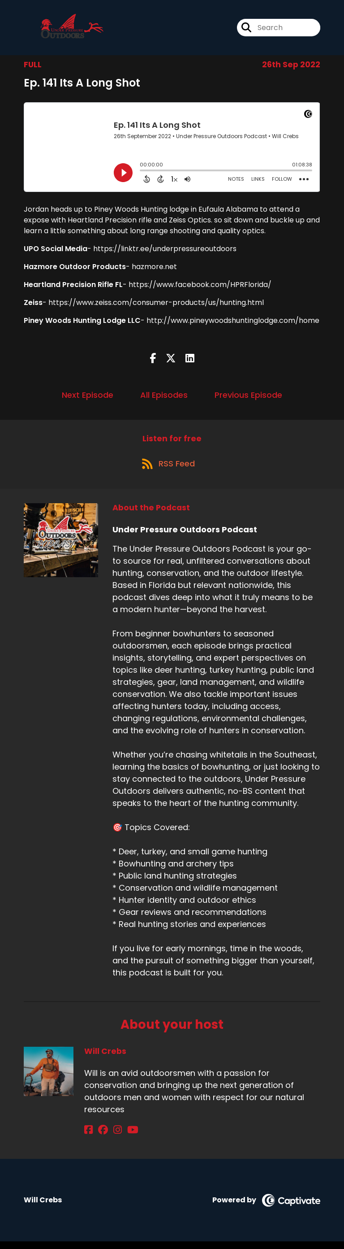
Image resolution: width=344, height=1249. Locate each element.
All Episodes (164, 398)
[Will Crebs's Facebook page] (88, 1137)
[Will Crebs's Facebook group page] (99, 1137)
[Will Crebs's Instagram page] (110, 1137)
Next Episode (87, 398)
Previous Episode (248, 398)
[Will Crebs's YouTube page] (122, 1137)
